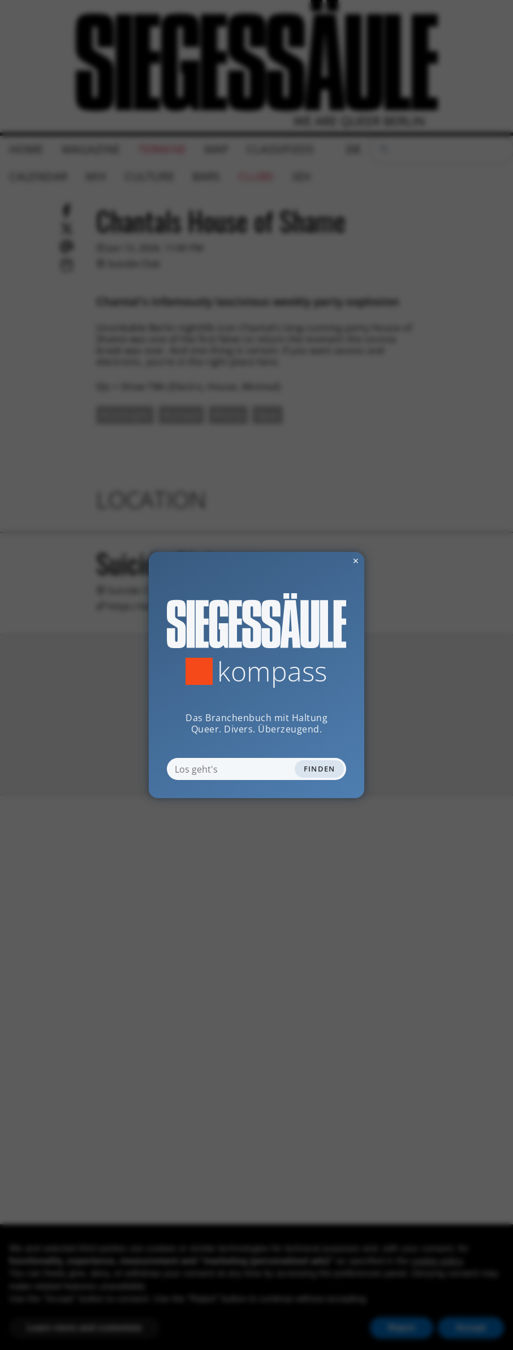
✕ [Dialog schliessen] (328, 560)
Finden (319, 769)
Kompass (272, 671)
